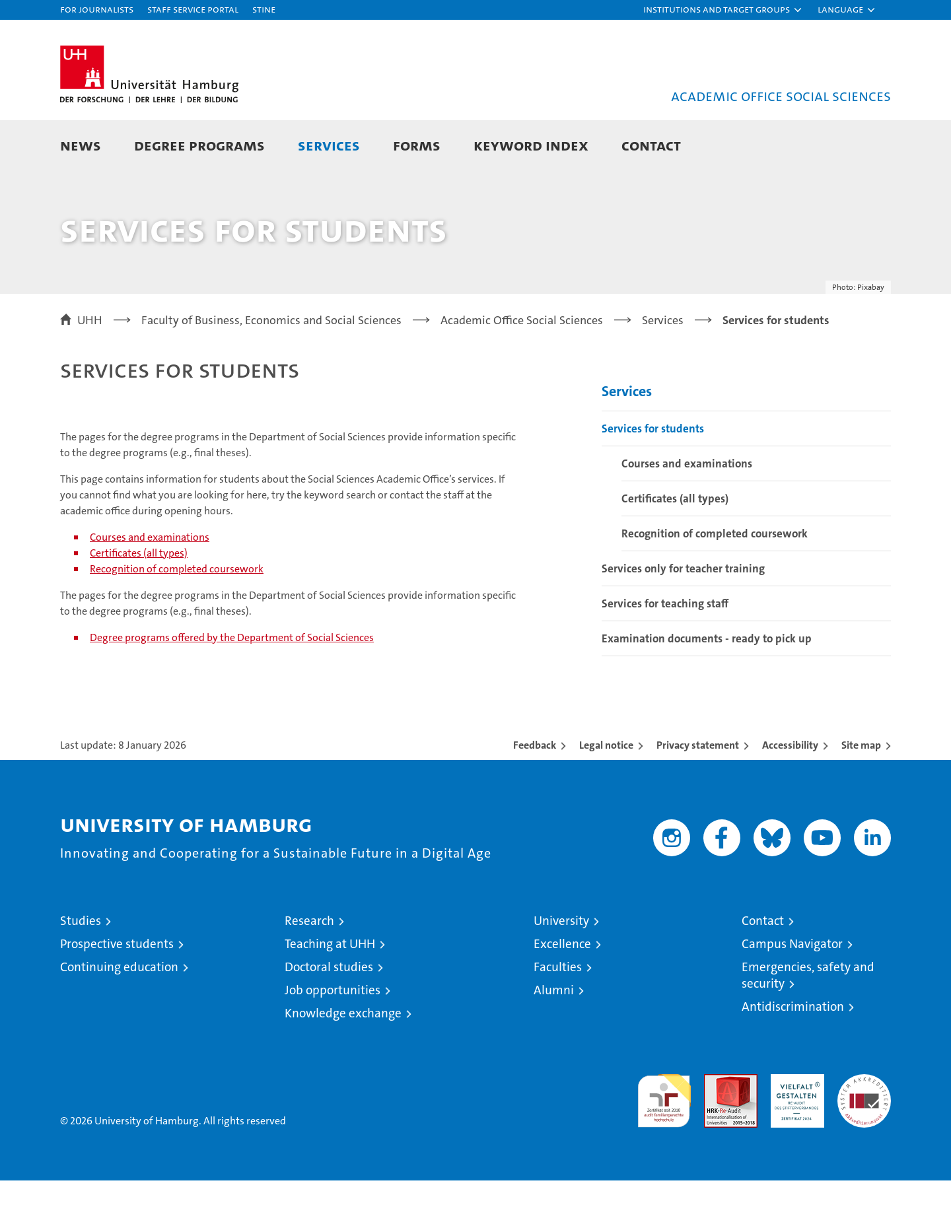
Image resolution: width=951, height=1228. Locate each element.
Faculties (558, 1014)
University (561, 968)
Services (329, 145)
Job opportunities (332, 1037)
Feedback (534, 793)
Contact (651, 145)
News (80, 145)
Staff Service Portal (192, 9)
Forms (416, 145)
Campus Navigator (792, 991)
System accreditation (864, 1135)
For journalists (96, 9)
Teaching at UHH (330, 991)
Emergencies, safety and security (808, 1022)
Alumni (554, 1037)
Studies (80, 968)
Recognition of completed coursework (177, 616)
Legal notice (606, 793)
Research (309, 968)
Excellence (562, 991)
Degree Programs (199, 145)
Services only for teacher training (683, 616)
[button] (723, 10)
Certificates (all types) (139, 600)
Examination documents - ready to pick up (707, 686)
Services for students (653, 476)
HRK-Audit (794, 1129)
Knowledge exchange (343, 1060)
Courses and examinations (149, 585)
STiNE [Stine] (263, 9)
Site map (861, 793)
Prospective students (117, 991)
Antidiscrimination (793, 1054)
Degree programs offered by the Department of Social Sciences (232, 685)
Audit (716, 1129)
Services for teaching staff (665, 651)
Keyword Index (531, 145)
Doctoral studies (329, 1014)
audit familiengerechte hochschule (664, 1142)
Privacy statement (697, 793)
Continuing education (119, 1014)
